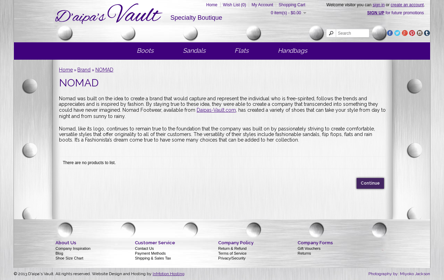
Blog (59, 253)
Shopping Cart (292, 4)
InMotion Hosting (169, 273)
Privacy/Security (232, 258)
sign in (379, 4)
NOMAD (104, 70)
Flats (241, 50)
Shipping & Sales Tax (153, 258)
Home (211, 4)
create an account (407, 4)
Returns (304, 253)
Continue (370, 183)
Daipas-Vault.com (216, 110)
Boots (145, 50)
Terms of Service (232, 253)
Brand (84, 70)
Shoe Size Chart (69, 258)
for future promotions (395, 12)
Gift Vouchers (309, 248)
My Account (262, 4)
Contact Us (144, 248)
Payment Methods (150, 253)
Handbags (292, 50)
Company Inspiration (73, 248)
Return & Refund (232, 248)
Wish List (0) (234, 4)
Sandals (194, 50)
